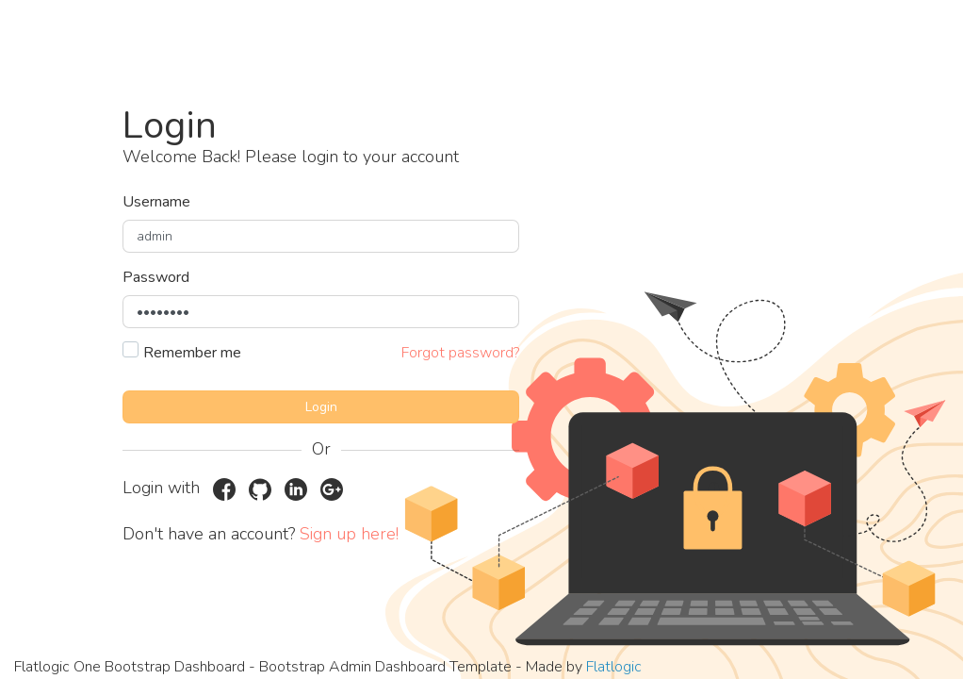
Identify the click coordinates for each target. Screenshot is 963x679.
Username (156, 201)
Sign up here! (349, 533)
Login (321, 407)
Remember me (192, 352)
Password (155, 277)
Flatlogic (614, 666)
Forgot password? (460, 352)
